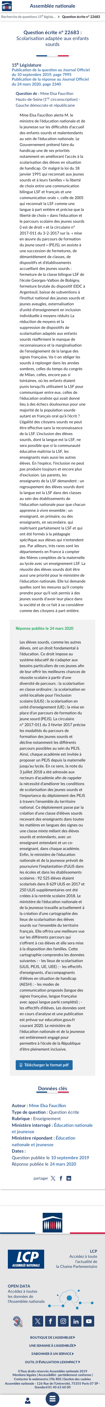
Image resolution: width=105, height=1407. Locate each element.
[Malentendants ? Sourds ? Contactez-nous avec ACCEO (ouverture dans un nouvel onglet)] (17, 1321)
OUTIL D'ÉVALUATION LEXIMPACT (51, 1362)
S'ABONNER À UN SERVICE (51, 1353)
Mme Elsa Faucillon (47, 1106)
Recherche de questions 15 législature (29, 16)
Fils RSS (55, 1379)
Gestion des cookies (77, 1379)
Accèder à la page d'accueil (7, 6)
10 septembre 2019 (70, 1158)
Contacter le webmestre (31, 1379)
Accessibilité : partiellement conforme (65, 1375)
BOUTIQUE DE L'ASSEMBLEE (51, 1337)
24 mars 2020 (63, 1164)
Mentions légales (24, 1375)
